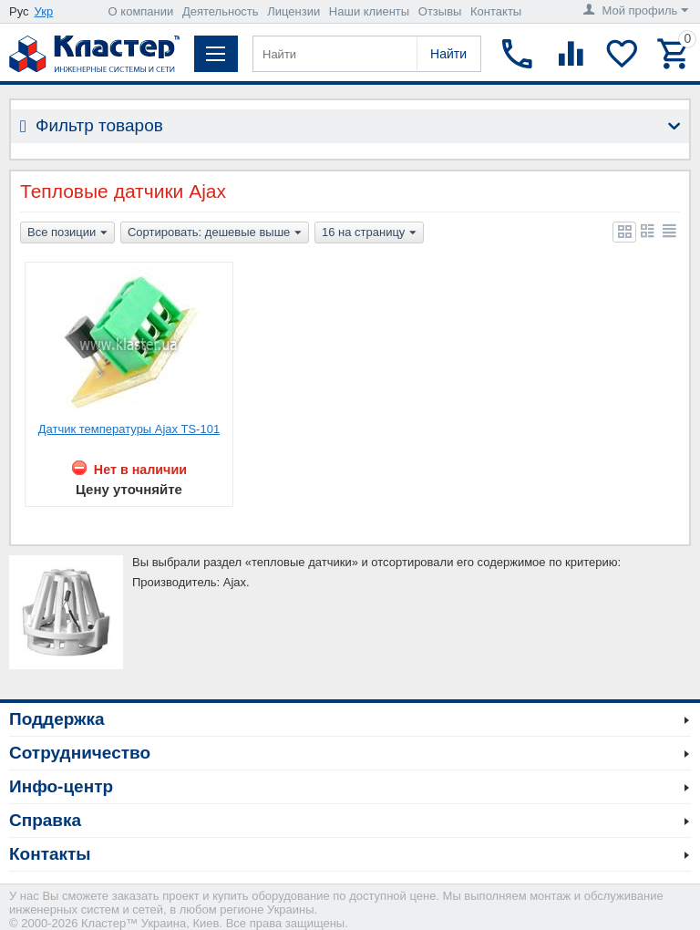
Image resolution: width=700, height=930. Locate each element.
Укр (44, 11)
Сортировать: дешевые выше (215, 233)
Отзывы (440, 11)
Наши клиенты (369, 11)
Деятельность (220, 11)
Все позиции (67, 233)
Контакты (495, 11)
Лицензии (293, 11)
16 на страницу (369, 233)
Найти (448, 53)
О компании (141, 11)
